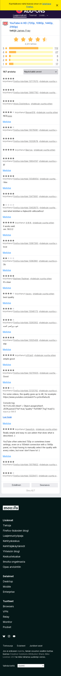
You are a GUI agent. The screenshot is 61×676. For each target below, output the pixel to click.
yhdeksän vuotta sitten (50, 81)
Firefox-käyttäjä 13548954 (25, 179)
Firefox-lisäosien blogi (16, 530)
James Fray (23, 30)
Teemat (33, 15)
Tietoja (7, 525)
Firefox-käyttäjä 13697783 (25, 92)
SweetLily (30, 429)
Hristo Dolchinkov (21, 103)
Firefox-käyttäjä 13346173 (25, 311)
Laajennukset (20, 15)
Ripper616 (30, 112)
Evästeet (21, 645)
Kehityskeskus (11, 540)
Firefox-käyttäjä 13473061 (25, 196)
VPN (5, 611)
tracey (28, 293)
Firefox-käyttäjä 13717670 (25, 81)
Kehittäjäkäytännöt (14, 546)
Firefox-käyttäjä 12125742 (25, 390)
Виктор (29, 150)
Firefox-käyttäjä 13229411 (25, 476)
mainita (21, 651)
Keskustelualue (11, 556)
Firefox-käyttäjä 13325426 (25, 340)
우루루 (28, 223)
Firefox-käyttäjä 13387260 (25, 243)
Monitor (7, 621)
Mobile (7, 586)
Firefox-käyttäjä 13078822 (25, 464)
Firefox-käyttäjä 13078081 (25, 130)
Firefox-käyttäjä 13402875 (25, 207)
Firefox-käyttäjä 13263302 (25, 322)
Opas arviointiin (12, 566)
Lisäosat (8, 520)
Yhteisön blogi (11, 551)
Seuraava (44, 485)
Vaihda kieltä (9, 666)
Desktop (8, 581)
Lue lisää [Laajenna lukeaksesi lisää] (7, 417)
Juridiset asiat (36, 645)
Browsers (8, 606)
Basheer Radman (21, 278)
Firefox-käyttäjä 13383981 (25, 261)
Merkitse (7, 121)
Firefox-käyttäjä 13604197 (25, 161)
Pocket (7, 627)
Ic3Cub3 (29, 355)
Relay (6, 616)
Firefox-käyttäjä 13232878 (25, 141)
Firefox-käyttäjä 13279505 (25, 373)
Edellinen (16, 485)
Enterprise (9, 591)
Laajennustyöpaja (13, 535)
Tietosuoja (8, 645)
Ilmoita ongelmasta (14, 561)
